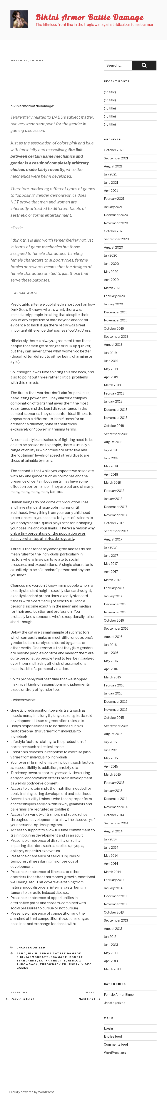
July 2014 (110, 839)
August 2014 (113, 831)
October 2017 (114, 523)
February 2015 (114, 782)
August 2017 (113, 539)
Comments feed (116, 1044)
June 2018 (111, 458)
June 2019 (111, 361)
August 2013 (113, 928)
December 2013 (115, 896)
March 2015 (112, 774)
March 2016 (112, 677)
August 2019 (113, 344)
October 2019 (114, 328)
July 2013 (110, 936)
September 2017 (116, 531)
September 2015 (116, 726)
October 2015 (114, 717)
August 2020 (113, 247)
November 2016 (115, 612)
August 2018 (113, 442)
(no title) (110, 92)
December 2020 (116, 215)
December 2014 (115, 799)
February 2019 (114, 393)
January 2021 (113, 207)
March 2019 (112, 385)
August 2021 (113, 166)
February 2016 (114, 685)
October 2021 (114, 150)
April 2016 (111, 669)
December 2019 (115, 312)
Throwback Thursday (60, 964)
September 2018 (116, 434)
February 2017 (114, 588)
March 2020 (113, 288)
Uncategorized (31, 947)
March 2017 (112, 580)
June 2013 (111, 944)
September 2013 (116, 920)
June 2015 (111, 750)
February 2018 (114, 491)
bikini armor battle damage (55, 953)
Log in (108, 1028)
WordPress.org (115, 1053)
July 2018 (110, 450)
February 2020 (114, 296)
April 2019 (111, 377)
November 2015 (115, 709)
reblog (75, 960)
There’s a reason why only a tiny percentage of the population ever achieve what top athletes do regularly (52, 533)
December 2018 (115, 409)
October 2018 (114, 425)
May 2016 (111, 661)
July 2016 (110, 645)
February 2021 (114, 198)
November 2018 (115, 417)
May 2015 (111, 758)
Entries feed (113, 1036)
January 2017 (113, 596)
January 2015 (113, 791)
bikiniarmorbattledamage (31, 106)
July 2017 (110, 547)
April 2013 (111, 961)
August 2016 (113, 637)
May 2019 (111, 369)
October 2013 (114, 912)
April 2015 (111, 766)
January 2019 (113, 401)
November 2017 (115, 515)
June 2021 (111, 182)
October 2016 (114, 620)
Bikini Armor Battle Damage (89, 17)
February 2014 (114, 880)
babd (21, 953)
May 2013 (111, 953)
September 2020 (116, 239)
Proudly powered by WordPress (32, 1092)
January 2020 (113, 304)
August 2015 (113, 734)
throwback (27, 964)
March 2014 (112, 872)
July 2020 (110, 255)
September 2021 (116, 158)
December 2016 (115, 604)
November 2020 (116, 223)
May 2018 (111, 466)
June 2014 (111, 847)
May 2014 (111, 855)
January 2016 (113, 693)
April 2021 (111, 190)
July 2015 (110, 742)
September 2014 (116, 823)
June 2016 (111, 653)
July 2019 (110, 353)
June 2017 (111, 555)
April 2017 (111, 571)
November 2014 (115, 807)
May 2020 (111, 271)
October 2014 (114, 815)
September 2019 (116, 336)
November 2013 (115, 904)
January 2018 (113, 499)
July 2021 (110, 174)
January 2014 (113, 888)
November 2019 (115, 320)
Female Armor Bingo (119, 994)
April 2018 (111, 474)
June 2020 (111, 263)
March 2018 (112, 482)
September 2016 (116, 628)
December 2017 (115, 507)
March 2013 (112, 969)
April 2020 (111, 280)
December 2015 (115, 701)
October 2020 (114, 231)
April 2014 (111, 863)
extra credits (52, 960)
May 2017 (111, 563)
